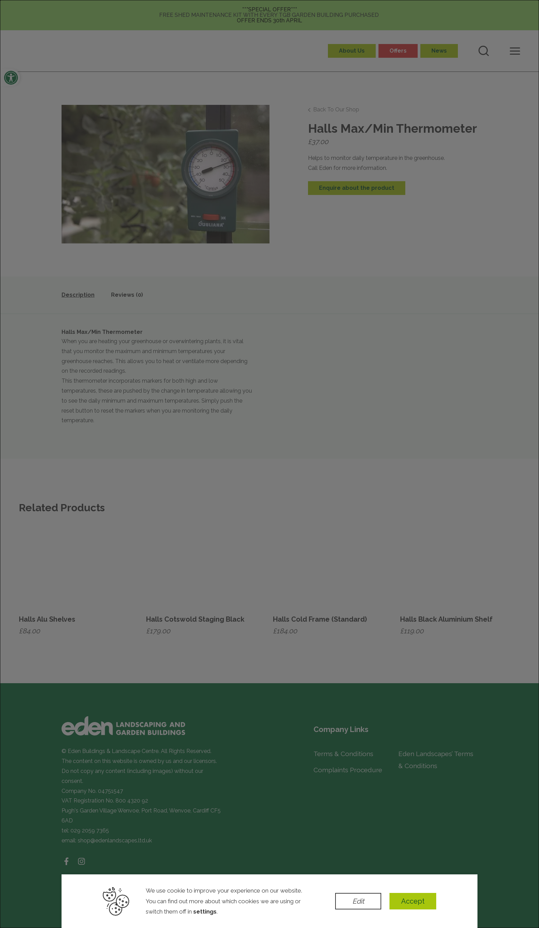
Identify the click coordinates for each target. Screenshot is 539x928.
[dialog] (269, 464)
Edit (358, 901)
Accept (413, 901)
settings (205, 911)
